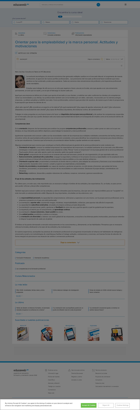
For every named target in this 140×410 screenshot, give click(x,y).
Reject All (106, 405)
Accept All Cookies (88, 405)
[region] (70, 404)
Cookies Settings (122, 405)
